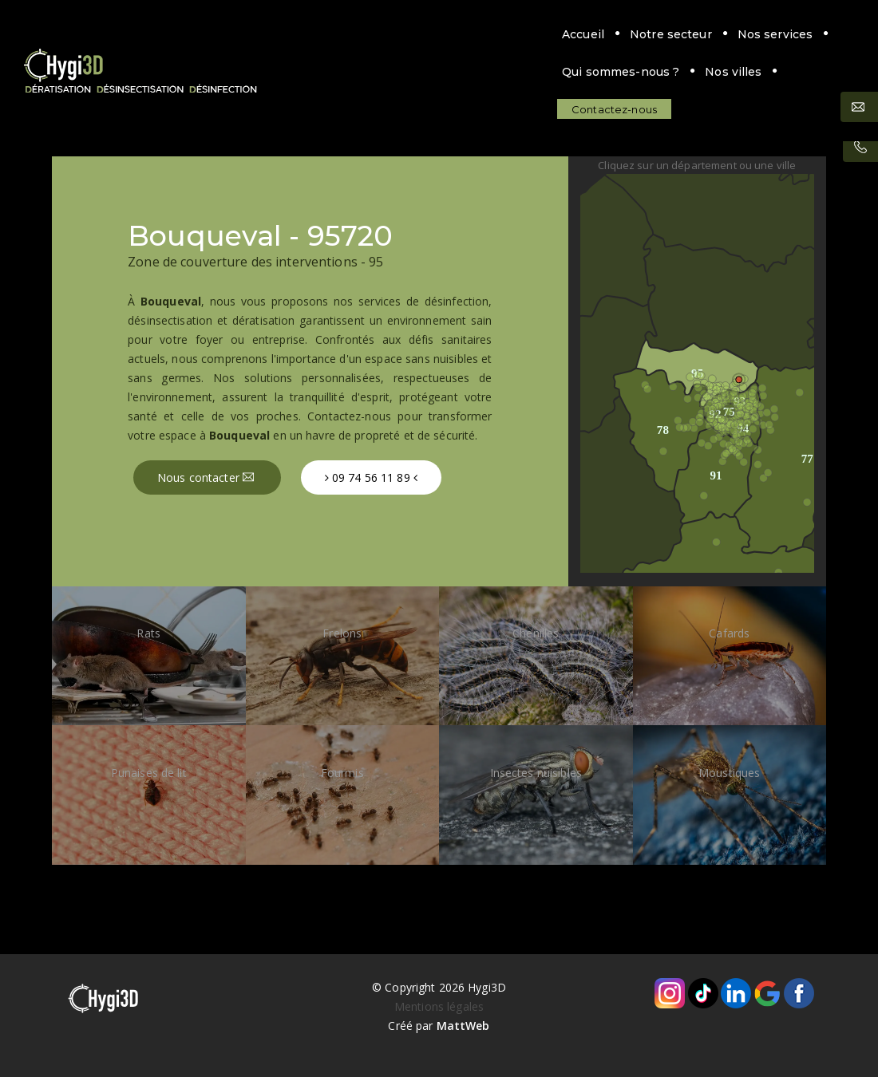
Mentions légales (439, 1006)
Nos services (419, 34)
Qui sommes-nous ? (540, 34)
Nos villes (653, 34)
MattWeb (463, 1025)
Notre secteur (315, 34)
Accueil (227, 34)
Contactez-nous (258, 71)
